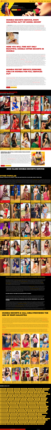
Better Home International (24, 407)
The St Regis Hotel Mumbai (43, 402)
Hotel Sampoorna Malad (4, 417)
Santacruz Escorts (3, 399)
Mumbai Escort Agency (25, 329)
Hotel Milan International (41, 421)
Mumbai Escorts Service (28, 61)
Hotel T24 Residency (21, 414)
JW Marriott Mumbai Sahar (41, 403)
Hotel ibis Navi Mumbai (4, 421)
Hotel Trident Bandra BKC (4, 418)
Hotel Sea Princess (41, 417)
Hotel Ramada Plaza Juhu (43, 406)
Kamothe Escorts (37, 392)
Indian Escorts (11, 392)
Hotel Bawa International (14, 406)
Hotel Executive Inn (32, 421)
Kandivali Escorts (44, 392)
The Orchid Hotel (36, 410)
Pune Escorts (30, 398)
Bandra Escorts (17, 388)
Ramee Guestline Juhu (4, 410)
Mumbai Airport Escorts (24, 281)
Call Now (19, 9)
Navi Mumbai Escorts (4, 398)
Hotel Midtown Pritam (23, 422)
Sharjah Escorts (11, 399)
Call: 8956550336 (12, 429)
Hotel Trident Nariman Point (33, 402)
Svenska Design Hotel (23, 413)
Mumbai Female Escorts (38, 30)
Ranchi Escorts (37, 398)
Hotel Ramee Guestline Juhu (14, 407)
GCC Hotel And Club (43, 407)
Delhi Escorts (3, 391)
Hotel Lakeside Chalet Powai (5, 413)
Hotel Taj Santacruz (20, 418)
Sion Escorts (17, 399)
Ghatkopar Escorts (23, 391)
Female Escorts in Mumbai (18, 279)
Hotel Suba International (4, 414)
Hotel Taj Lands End (3, 403)
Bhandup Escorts (31, 388)
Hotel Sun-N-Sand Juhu (4, 407)
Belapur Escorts (24, 388)
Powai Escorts (24, 398)
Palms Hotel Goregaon (31, 411)
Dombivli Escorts (9, 391)
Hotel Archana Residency (37, 418)
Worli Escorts (9, 395)
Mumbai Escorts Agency (36, 179)
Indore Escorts (17, 392)
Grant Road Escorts (3, 392)
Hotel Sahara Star (29, 410)
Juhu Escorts (24, 392)
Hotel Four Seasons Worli (32, 417)
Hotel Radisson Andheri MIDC (34, 407)
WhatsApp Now (14, 9)
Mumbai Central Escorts (4, 396)
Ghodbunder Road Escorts (32, 391)
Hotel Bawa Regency (14, 422)
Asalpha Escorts (10, 388)
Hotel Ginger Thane (28, 418)
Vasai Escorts (43, 399)
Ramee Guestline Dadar (31, 422)
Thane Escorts (23, 399)
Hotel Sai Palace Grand (13, 417)
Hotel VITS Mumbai (21, 410)
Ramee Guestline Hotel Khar (5, 422)
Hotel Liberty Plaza (11, 411)
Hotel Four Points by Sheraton (23, 421)
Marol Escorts (15, 395)
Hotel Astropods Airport (30, 414)
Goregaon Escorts (41, 391)
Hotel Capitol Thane (46, 418)
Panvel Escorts (18, 398)
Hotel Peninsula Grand (13, 414)
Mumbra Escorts (21, 396)
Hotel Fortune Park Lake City (23, 417)
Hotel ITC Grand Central (12, 403)
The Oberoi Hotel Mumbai (14, 402)
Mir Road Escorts (22, 395)
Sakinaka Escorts (44, 398)
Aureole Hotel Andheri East (42, 413)
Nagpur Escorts (28, 396)
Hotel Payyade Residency (40, 422)
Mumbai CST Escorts (13, 396)
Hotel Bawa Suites (13, 418)
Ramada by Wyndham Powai (41, 411)
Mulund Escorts (29, 395)
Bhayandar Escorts (38, 388)
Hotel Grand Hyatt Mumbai (31, 403)
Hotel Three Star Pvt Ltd (13, 421)
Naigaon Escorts (35, 396)
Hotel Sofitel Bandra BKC (21, 403)
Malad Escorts (3, 395)
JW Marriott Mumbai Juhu (23, 406)
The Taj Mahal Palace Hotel (4, 402)
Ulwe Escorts (37, 399)
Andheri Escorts (3, 388)
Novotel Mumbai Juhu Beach (34, 406)
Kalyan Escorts (30, 392)
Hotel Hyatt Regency (4, 411)
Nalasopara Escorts (42, 396)
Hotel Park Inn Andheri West (32, 413)
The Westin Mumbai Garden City (21, 411)
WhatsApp (38, 429)
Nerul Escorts (11, 398)
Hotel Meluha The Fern (14, 413)
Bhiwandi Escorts (46, 388)
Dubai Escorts (16, 391)
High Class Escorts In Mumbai (34, 288)
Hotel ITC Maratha (43, 410)
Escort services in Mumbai (36, 82)
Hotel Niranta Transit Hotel (4, 406)
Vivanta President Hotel (24, 402)
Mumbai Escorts (22, 59)
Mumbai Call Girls (43, 395)
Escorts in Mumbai (44, 320)
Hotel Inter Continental (13, 410)
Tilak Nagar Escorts (30, 399)
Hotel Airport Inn (38, 414)
